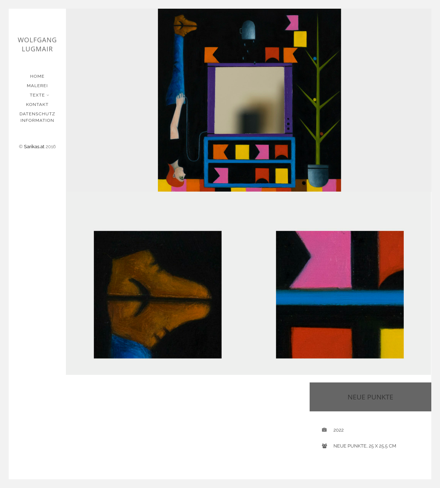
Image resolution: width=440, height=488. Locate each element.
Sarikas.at (34, 146)
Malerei (37, 85)
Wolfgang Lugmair (37, 44)
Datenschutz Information (37, 117)
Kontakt (37, 104)
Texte (38, 95)
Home (37, 76)
